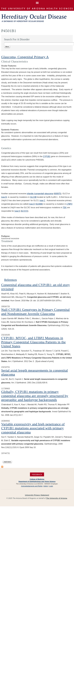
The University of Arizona (56, 498)
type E (17, 211)
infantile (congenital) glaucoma (40, 194)
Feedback (37, 474)
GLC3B (33, 197)
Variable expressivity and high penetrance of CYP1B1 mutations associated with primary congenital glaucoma (33, 428)
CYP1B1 (46, 156)
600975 (57, 194)
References (10, 279)
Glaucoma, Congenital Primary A (25, 57)
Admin (46, 486)
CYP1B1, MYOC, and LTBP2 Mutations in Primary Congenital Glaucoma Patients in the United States (33, 342)
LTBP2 (69, 204)
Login (51, 486)
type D (32, 204)
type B (4, 197)
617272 (24, 211)
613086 (39, 204)
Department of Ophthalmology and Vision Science (37, 481)
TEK (65, 207)
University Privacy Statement (37, 495)
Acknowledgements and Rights (31, 486)
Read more (8, 462)
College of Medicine (37, 479)
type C (42, 200)
